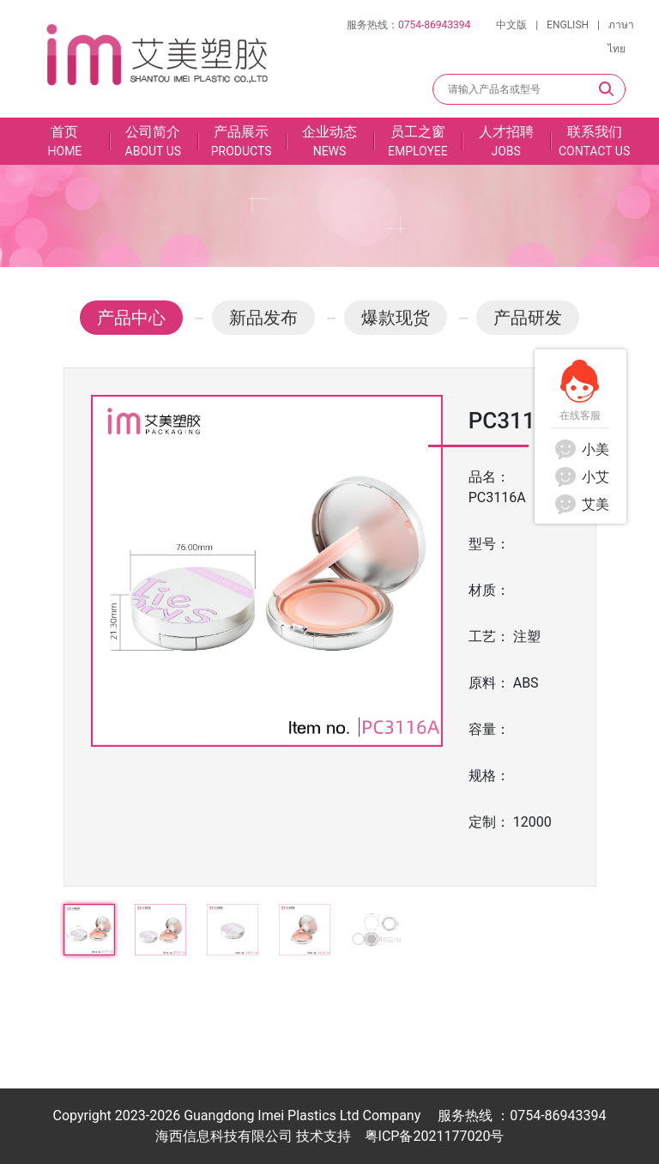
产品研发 (527, 317)
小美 (580, 449)
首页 (65, 142)
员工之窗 (417, 142)
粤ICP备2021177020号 (435, 1136)
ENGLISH (568, 25)
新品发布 (263, 317)
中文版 (511, 25)
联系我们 (594, 142)
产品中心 (131, 317)
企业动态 (330, 142)
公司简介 (153, 142)
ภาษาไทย (621, 37)
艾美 (580, 504)
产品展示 (241, 142)
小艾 (580, 477)
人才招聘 (506, 142)
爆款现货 (395, 317)
